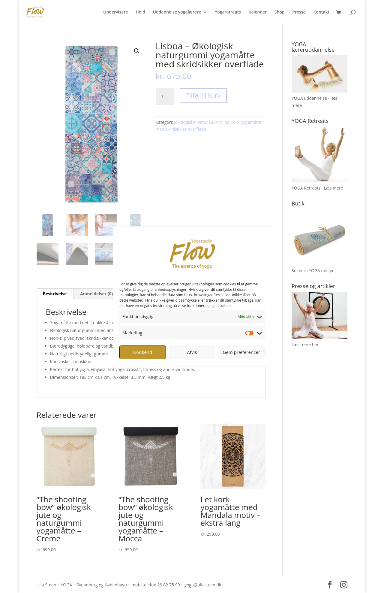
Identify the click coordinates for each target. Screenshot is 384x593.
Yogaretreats (228, 12)
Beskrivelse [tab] (55, 293)
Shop (279, 12)
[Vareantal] (165, 96)
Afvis (192, 352)
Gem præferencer (241, 352)
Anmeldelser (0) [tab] (96, 293)
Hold (140, 12)
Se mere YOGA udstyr (313, 270)
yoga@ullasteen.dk (202, 585)
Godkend (142, 352)
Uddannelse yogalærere (177, 12)
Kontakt (321, 12)
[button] (136, 51)
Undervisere (115, 12)
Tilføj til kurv (203, 95)
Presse (298, 12)
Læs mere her (305, 344)
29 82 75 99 (169, 585)
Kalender (257, 12)
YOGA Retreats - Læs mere (317, 188)
